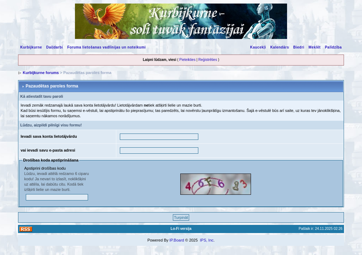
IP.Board (176, 240)
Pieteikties (187, 60)
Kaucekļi (258, 47)
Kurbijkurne (31, 47)
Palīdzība (333, 47)
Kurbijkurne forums (41, 72)
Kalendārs (279, 47)
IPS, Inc (207, 240)
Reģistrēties (207, 60)
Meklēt (315, 47)
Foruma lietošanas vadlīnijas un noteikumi (106, 47)
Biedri (298, 47)
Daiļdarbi (54, 47)
